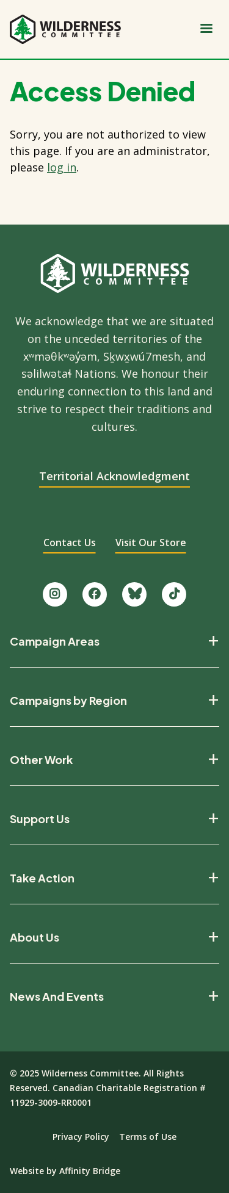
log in (61, 167)
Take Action (42, 878)
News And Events (57, 996)
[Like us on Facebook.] (94, 594)
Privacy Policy (81, 1136)
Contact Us (69, 542)
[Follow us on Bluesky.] (134, 594)
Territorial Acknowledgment (114, 476)
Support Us (40, 819)
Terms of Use (147, 1136)
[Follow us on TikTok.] (174, 594)
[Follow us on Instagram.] (55, 594)
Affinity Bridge (89, 1171)
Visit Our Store (150, 542)
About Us (34, 937)
